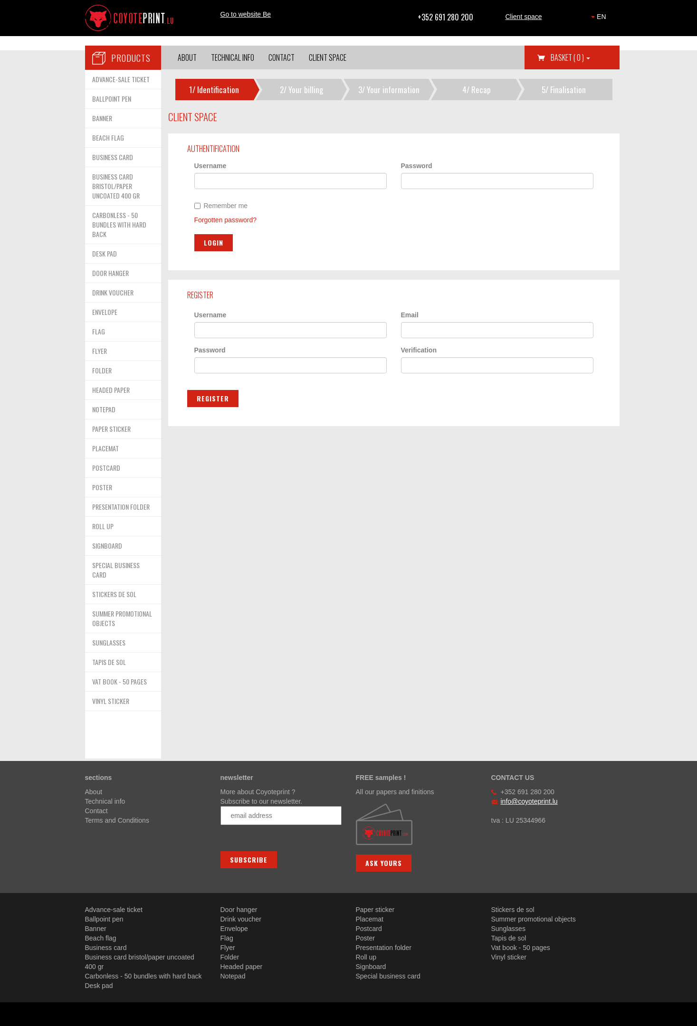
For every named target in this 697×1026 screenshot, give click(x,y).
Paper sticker (375, 909)
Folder (229, 957)
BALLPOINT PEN (111, 99)
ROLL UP (103, 526)
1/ (214, 89)
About (187, 57)
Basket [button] (570, 57)
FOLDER (102, 370)
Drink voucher (240, 919)
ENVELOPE (104, 312)
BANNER (102, 118)
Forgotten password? (225, 220)
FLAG (98, 331)
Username (210, 166)
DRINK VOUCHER (113, 292)
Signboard (371, 966)
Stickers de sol (513, 909)
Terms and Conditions (117, 820)
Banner (95, 928)
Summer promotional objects (533, 919)
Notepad (233, 976)
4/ (476, 89)
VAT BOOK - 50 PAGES (119, 681)
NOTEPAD (103, 409)
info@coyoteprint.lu (529, 801)
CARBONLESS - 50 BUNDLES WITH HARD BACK (119, 224)
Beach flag (100, 938)
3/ (389, 89)
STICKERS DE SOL (114, 594)
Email (410, 315)
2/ (301, 89)
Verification (419, 350)
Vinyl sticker (508, 957)
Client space (524, 16)
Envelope (234, 928)
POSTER (102, 487)
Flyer (227, 947)
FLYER (99, 351)
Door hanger (239, 909)
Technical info (232, 57)
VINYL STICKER (110, 701)
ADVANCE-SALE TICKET (121, 79)
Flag (226, 938)
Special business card (388, 976)
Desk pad (99, 985)
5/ (564, 89)
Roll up (366, 957)
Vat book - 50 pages (520, 947)
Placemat (369, 919)
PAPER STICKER (111, 429)
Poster (365, 938)
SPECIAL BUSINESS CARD (116, 570)
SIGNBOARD (107, 546)
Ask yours (383, 863)
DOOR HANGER (110, 273)
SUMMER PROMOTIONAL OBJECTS (122, 618)
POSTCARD (106, 468)
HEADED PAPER (111, 390)
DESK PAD (104, 253)
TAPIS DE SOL (109, 662)
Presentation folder (384, 947)
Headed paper (241, 966)
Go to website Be (245, 14)
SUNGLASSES (108, 642)
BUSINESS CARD (112, 157)
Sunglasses (508, 928)
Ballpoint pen (104, 919)
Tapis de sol (508, 938)
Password (416, 166)
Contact (281, 57)
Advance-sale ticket (114, 909)
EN (598, 16)
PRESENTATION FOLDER (121, 507)
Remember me (221, 205)
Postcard (369, 928)
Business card (106, 947)
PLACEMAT (105, 448)
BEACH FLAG (108, 137)
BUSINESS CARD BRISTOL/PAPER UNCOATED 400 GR (116, 185)
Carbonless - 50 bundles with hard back (143, 976)
